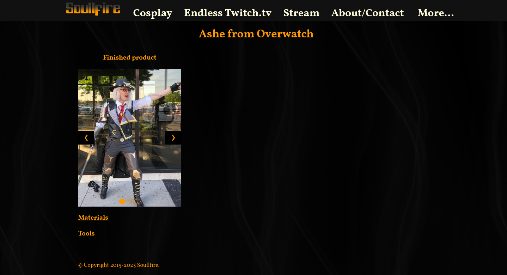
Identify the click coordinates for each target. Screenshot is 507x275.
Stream (301, 13)
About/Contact (367, 13)
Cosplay (152, 13)
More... (436, 13)
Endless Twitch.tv (227, 13)
